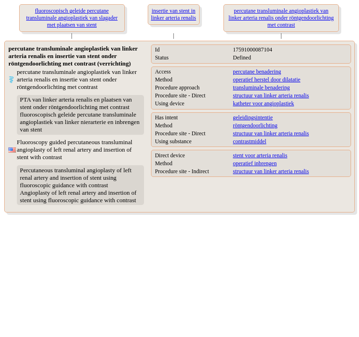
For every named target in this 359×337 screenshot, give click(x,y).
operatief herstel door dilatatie (266, 79)
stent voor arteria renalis (260, 155)
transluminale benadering (261, 87)
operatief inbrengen (255, 163)
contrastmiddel (249, 141)
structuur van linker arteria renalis (271, 95)
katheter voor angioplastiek (263, 103)
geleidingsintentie (253, 117)
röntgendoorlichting (255, 125)
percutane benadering (257, 71)
